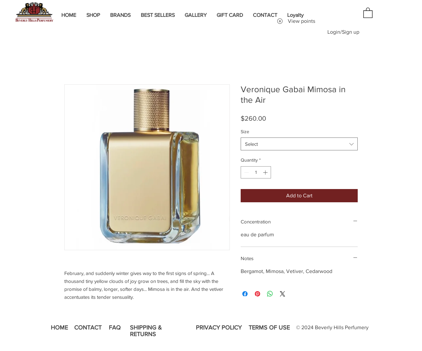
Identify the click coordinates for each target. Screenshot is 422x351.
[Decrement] (246, 172)
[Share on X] (282, 294)
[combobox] (299, 143)
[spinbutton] (256, 172)
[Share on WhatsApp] (270, 294)
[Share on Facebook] (245, 294)
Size (245, 131)
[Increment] (266, 172)
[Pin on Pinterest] (257, 294)
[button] (368, 12)
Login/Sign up (343, 32)
